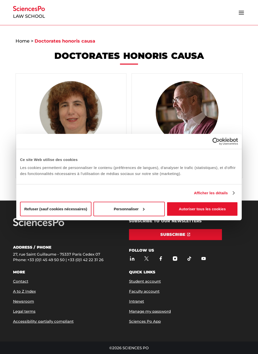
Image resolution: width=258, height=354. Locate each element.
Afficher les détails (211, 193)
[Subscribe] (175, 234)
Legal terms (24, 311)
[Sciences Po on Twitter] (146, 258)
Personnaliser (129, 209)
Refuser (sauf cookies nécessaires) (55, 209)
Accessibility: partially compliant (43, 321)
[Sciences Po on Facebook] (161, 258)
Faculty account (144, 291)
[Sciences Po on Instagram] (175, 258)
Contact (20, 281)
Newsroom (23, 301)
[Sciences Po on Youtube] (203, 258)
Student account (145, 281)
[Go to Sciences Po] (38, 225)
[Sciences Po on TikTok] (189, 258)
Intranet (136, 301)
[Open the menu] (241, 12)
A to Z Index (24, 291)
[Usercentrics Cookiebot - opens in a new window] (216, 141)
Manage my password (150, 311)
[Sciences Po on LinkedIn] (132, 258)
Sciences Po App (145, 321)
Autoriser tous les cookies (202, 209)
